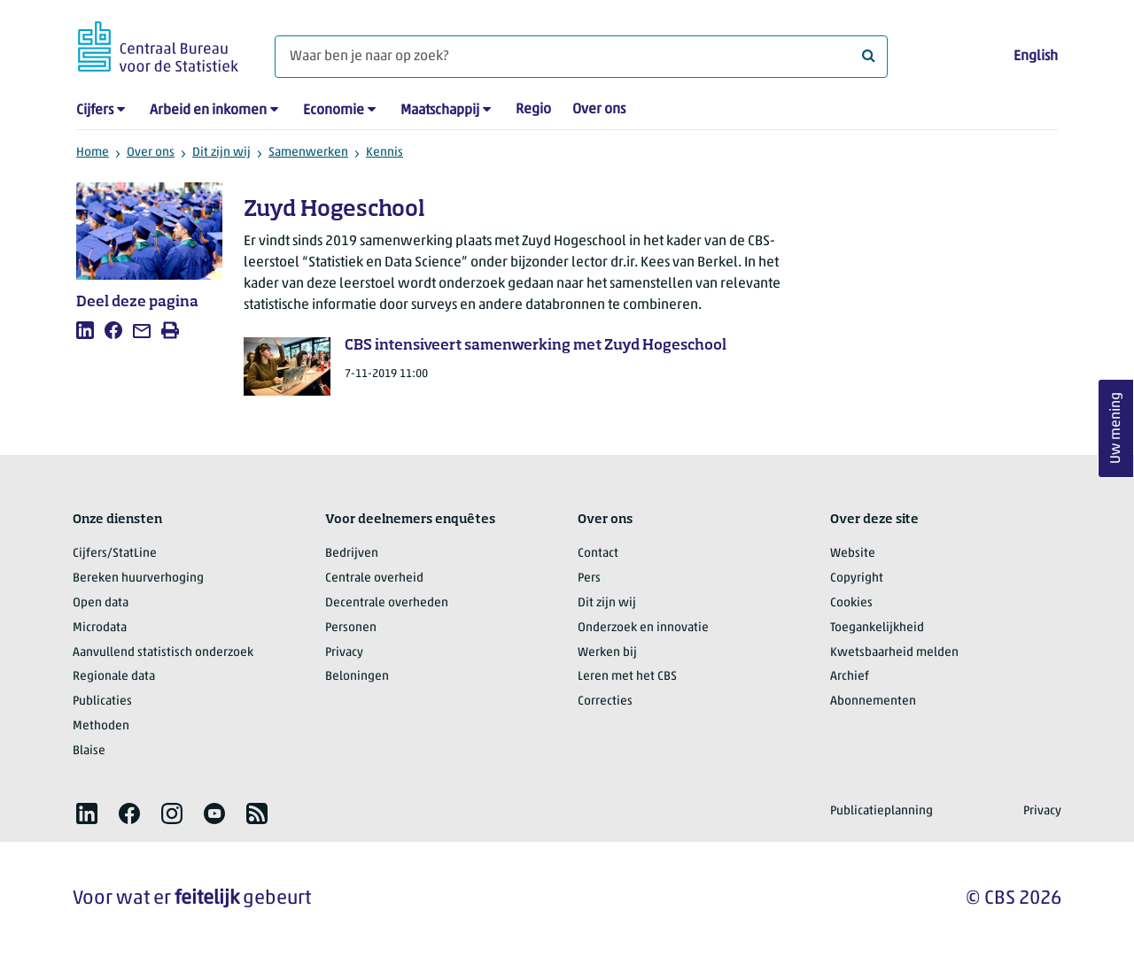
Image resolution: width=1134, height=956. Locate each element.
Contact (598, 553)
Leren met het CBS (627, 676)
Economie (333, 111)
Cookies (851, 603)
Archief (849, 676)
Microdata (100, 628)
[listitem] (85, 330)
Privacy (344, 653)
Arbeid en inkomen (208, 111)
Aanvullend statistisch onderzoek (163, 653)
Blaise (89, 751)
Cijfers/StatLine (115, 553)
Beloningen (357, 676)
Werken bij (607, 653)
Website (852, 553)
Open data (100, 603)
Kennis (384, 152)
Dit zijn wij (221, 152)
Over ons (598, 110)
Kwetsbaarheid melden (894, 653)
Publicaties (102, 701)
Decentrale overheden (386, 603)
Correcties (605, 701)
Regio (533, 110)
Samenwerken (308, 152)
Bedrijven (351, 553)
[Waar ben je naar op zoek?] (581, 56)
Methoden (101, 726)
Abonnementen (873, 701)
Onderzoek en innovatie (643, 628)
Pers (589, 578)
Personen (351, 628)
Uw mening (1116, 429)
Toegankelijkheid (877, 628)
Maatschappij (439, 111)
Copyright (856, 578)
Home (92, 152)
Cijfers (94, 111)
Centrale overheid (374, 578)
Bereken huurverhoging (138, 578)
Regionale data (114, 676)
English (1036, 57)
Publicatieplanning (881, 811)
